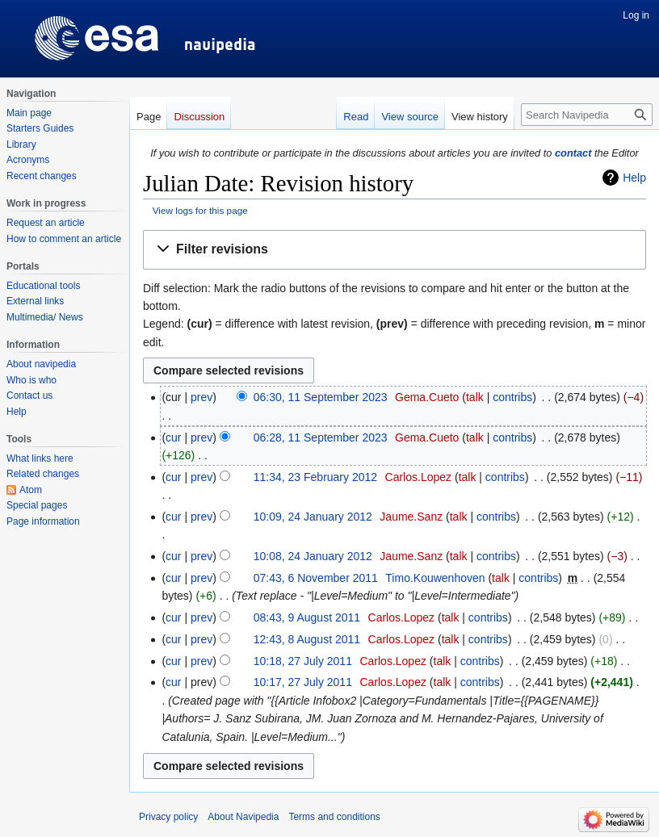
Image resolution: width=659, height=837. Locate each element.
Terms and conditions (334, 816)
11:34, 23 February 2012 (315, 477)
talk (475, 397)
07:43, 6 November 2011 (316, 577)
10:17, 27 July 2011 (303, 682)
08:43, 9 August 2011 (307, 617)
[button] (394, 250)
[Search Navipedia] (587, 114)
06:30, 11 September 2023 (321, 397)
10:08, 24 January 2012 (313, 556)
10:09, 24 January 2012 (313, 516)
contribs (512, 397)
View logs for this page (200, 210)
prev (201, 397)
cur (173, 437)
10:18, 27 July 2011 (303, 661)
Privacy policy (168, 816)
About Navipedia (243, 816)
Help (634, 177)
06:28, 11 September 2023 (321, 437)
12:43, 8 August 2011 (307, 639)
